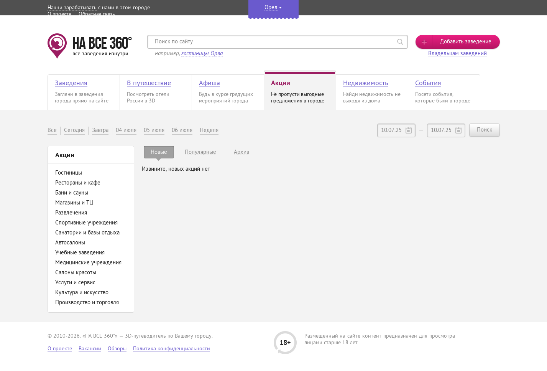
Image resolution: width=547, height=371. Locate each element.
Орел (271, 8)
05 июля (154, 130)
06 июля (182, 130)
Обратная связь (97, 14)
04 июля (126, 130)
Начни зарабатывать (72, 8)
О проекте (59, 14)
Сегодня (74, 130)
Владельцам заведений (457, 54)
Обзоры (117, 349)
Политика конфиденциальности (171, 349)
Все (52, 130)
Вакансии (90, 349)
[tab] (159, 152)
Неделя (209, 130)
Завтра (100, 130)
